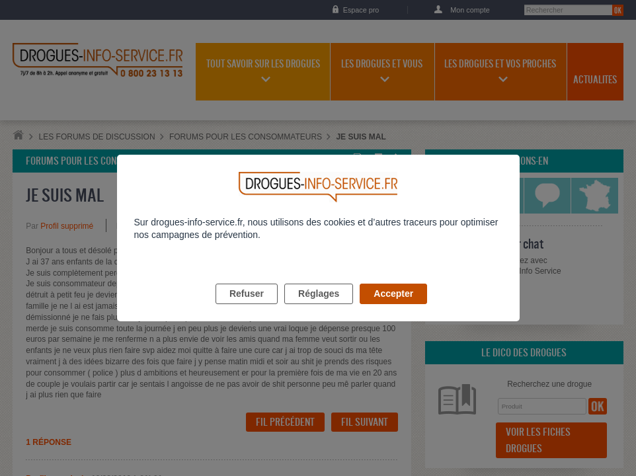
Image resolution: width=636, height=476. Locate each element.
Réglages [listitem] (318, 308)
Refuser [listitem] (246, 308)
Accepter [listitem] (393, 308)
